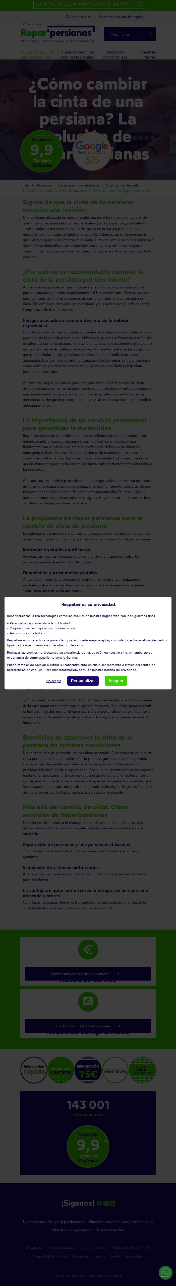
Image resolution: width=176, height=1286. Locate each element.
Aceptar (116, 681)
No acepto (53, 681)
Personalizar (83, 681)
